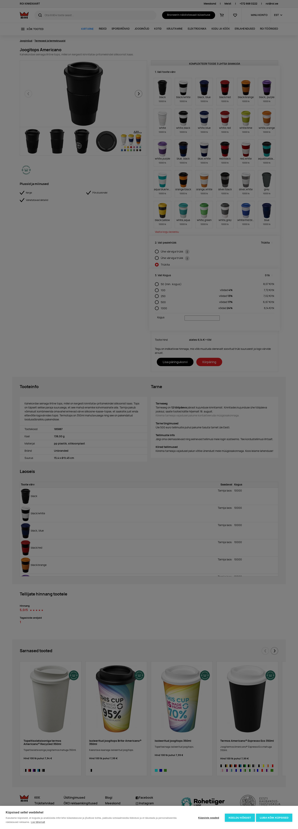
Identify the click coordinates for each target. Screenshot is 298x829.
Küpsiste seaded (207, 817)
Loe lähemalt (38, 822)
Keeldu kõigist (239, 817)
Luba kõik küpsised (274, 817)
